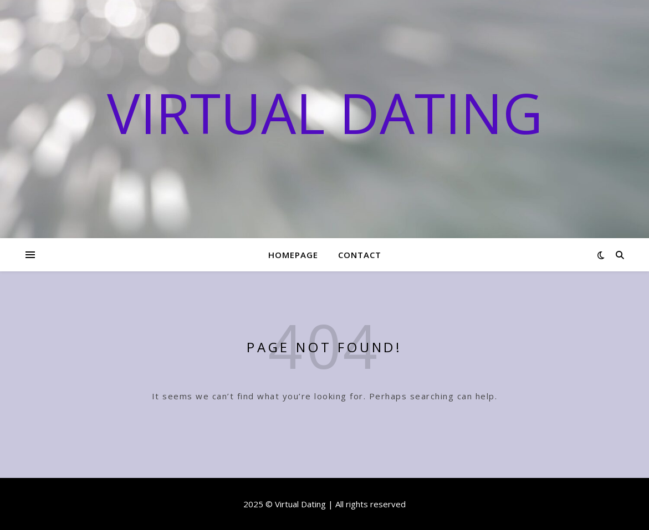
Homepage (293, 254)
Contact (359, 254)
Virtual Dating (325, 112)
